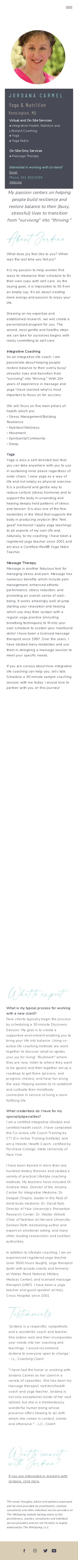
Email (13, 172)
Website (15, 182)
